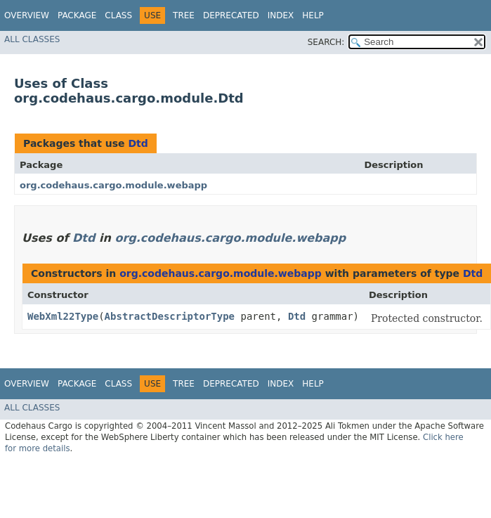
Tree (184, 15)
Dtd (138, 143)
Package (77, 15)
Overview (26, 15)
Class (118, 15)
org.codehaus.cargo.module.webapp (113, 185)
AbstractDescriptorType (170, 316)
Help (313, 15)
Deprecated (231, 15)
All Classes (32, 39)
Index (281, 15)
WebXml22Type (62, 316)
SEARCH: (326, 42)
